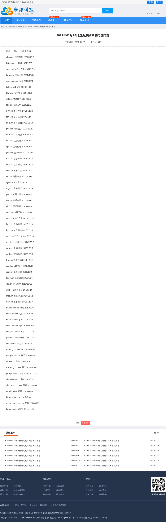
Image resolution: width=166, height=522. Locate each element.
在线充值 (150, 14)
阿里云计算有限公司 (26, 513)
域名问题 (89, 486)
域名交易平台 (21, 505)
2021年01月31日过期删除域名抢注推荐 (23, 460)
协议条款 (103, 490)
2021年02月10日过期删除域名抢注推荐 (102, 445)
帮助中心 (160, 14)
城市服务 (44, 505)
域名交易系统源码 (58, 505)
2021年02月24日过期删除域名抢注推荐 (102, 440)
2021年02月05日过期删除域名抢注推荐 (23, 455)
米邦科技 (12, 27)
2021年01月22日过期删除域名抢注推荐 (102, 465)
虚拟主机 (52, 20)
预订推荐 (21, 27)
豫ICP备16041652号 (76, 518)
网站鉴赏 (33, 505)
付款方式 (60, 486)
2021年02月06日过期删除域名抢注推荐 (102, 450)
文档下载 (47, 490)
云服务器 (36, 20)
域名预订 (85, 423)
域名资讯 (60, 494)
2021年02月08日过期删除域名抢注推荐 (23, 450)
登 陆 (151, 2)
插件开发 (68, 20)
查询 (108, 11)
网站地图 (47, 494)
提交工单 (47, 486)
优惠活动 (60, 490)
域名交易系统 (19, 490)
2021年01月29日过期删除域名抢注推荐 (102, 460)
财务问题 (89, 494)
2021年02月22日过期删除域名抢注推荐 (23, 445)
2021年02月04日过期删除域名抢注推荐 (102, 455)
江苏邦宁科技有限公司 (42, 513)
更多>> (156, 433)
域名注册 (20, 20)
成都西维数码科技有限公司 (61, 513)
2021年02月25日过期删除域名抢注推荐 (23, 440)
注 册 (159, 2)
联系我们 (103, 494)
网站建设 (84, 20)
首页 (6, 20)
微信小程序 (18, 494)
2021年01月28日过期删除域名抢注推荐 (23, 465)
